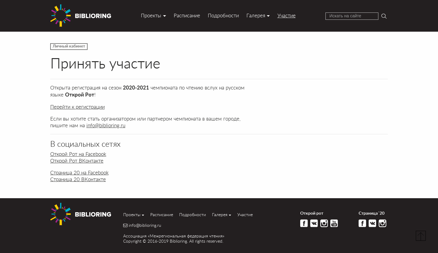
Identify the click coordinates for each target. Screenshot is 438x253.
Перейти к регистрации (77, 106)
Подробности (223, 15)
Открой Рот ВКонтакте (76, 160)
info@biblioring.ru (105, 125)
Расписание (187, 15)
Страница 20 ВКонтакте (78, 179)
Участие (286, 15)
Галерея (255, 15)
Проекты (151, 15)
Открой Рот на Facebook (78, 153)
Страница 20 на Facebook (79, 172)
